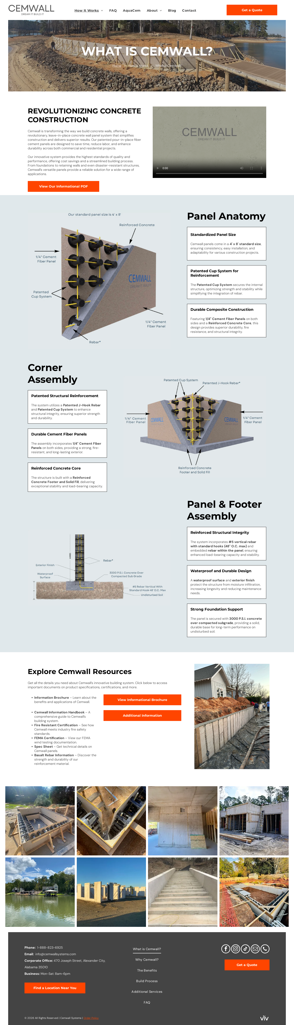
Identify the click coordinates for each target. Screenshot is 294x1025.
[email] (255, 949)
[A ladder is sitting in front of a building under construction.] (254, 821)
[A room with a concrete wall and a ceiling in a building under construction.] (182, 821)
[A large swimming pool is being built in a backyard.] (254, 892)
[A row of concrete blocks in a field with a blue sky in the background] (111, 892)
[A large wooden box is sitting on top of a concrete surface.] (40, 821)
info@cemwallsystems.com (55, 954)
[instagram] (235, 949)
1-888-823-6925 (50, 947)
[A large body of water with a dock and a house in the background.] (40, 892)
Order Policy (91, 1018)
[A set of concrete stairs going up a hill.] (182, 892)
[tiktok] (245, 949)
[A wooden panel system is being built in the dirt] (111, 821)
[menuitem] (88, 10)
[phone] (265, 949)
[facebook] (225, 949)
